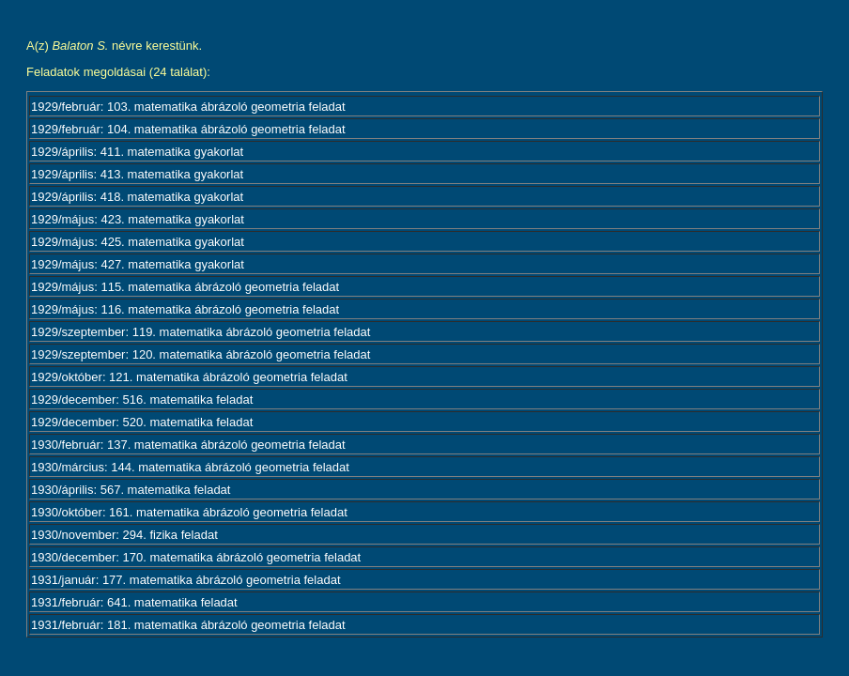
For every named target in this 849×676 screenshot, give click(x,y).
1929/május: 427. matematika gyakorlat (137, 264)
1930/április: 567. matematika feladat (130, 490)
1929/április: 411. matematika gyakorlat (137, 152)
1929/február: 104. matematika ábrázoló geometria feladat (188, 129)
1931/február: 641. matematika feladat (134, 602)
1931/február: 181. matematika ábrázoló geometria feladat (188, 625)
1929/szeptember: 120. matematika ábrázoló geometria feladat (200, 354)
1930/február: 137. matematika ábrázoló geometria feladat (188, 445)
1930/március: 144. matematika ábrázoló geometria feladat (190, 467)
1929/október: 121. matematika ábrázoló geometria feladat (189, 377)
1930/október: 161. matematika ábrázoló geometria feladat (189, 512)
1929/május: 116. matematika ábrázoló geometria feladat (185, 309)
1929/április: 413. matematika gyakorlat (137, 174)
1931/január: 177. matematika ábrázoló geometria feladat (186, 580)
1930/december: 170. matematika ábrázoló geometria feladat (196, 557)
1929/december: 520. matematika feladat (142, 422)
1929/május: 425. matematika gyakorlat (137, 242)
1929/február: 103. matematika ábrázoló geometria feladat (188, 107)
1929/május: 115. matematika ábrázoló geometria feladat (185, 287)
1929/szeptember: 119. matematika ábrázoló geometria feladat (200, 332)
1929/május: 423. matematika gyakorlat (137, 219)
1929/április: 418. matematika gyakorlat (137, 197)
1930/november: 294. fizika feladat (124, 535)
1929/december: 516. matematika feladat (142, 399)
